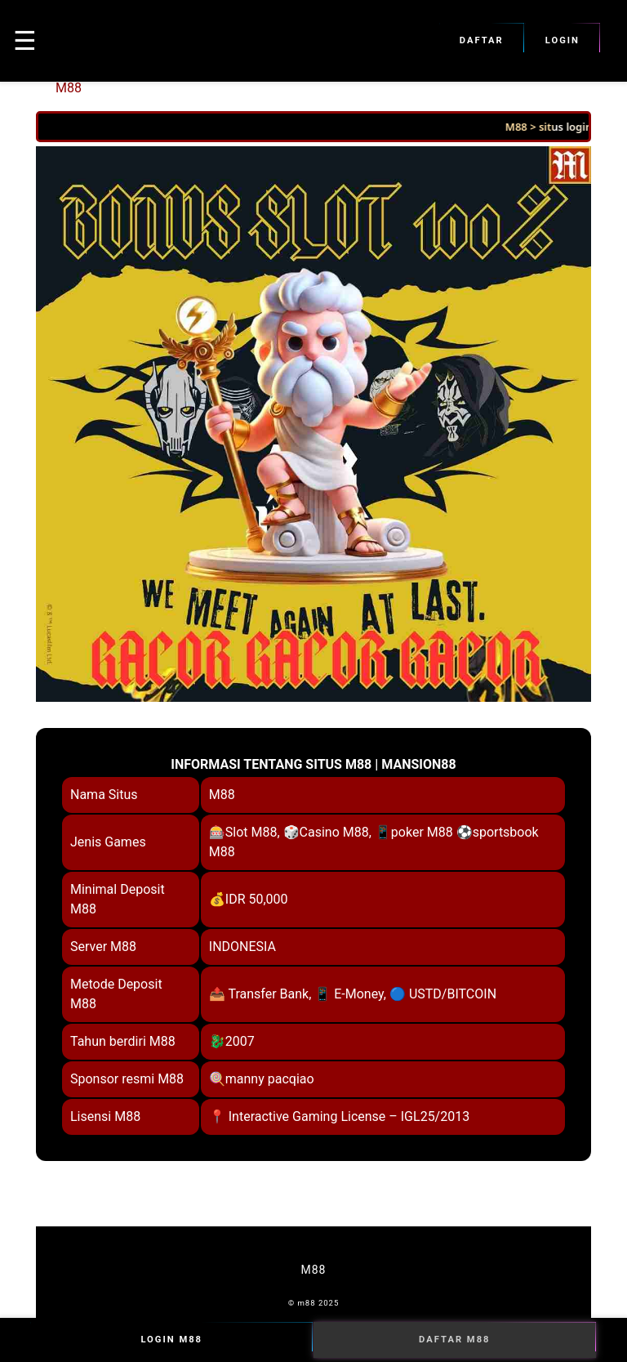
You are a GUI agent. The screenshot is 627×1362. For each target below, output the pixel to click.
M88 (69, 88)
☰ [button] (25, 40)
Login (562, 41)
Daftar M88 (455, 1340)
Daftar (481, 41)
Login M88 (171, 1340)
